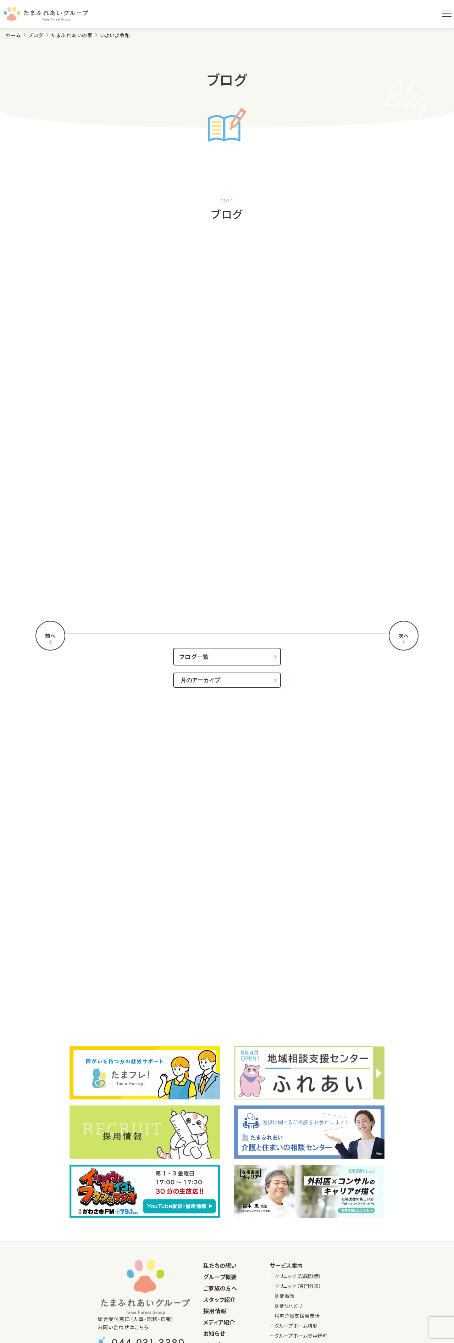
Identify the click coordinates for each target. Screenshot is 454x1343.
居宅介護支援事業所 (297, 1315)
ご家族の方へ (220, 1288)
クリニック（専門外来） (298, 1285)
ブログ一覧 (194, 656)
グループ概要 (220, 1276)
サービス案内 (286, 1265)
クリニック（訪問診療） (298, 1276)
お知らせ (214, 1333)
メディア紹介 (219, 1322)
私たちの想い (220, 1265)
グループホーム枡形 (296, 1325)
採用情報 (214, 1310)
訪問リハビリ (288, 1305)
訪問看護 (285, 1295)
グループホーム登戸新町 (301, 1335)
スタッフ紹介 (219, 1299)
